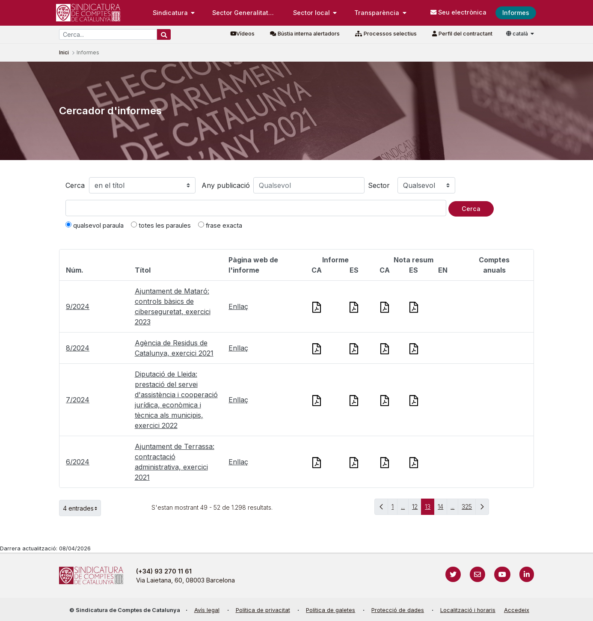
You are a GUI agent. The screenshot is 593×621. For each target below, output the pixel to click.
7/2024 (77, 399)
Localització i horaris (467, 610)
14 (442, 508)
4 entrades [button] (82, 508)
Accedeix (516, 610)
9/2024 (77, 306)
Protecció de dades (397, 610)
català (517, 33)
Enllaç (238, 306)
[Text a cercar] (255, 208)
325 (469, 508)
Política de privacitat (263, 610)
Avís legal (206, 610)
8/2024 (77, 348)
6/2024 (77, 462)
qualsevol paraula (94, 225)
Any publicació (226, 185)
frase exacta (220, 225)
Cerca (75, 185)
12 (416, 508)
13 (429, 508)
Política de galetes (330, 610)
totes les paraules (161, 225)
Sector (379, 185)
